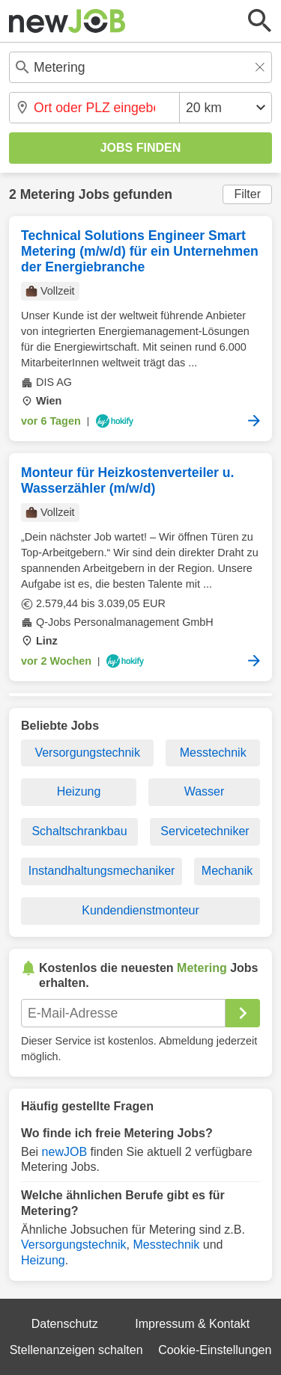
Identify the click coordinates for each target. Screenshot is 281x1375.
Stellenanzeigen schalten (76, 1350)
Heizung (79, 791)
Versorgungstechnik (87, 752)
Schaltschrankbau (79, 831)
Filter (247, 194)
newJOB (64, 1151)
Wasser (204, 791)
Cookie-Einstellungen (214, 1350)
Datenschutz (64, 1323)
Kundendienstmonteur (140, 910)
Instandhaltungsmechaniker (101, 870)
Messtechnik (213, 752)
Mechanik (227, 870)
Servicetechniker (204, 831)
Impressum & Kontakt (192, 1323)
